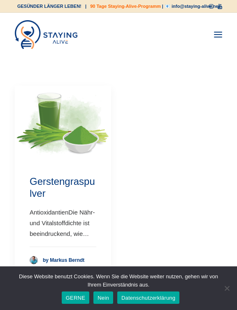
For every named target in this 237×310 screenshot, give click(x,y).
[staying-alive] (46, 34)
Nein (103, 298)
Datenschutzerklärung (148, 298)
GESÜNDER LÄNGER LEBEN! (49, 6)
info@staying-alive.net (196, 6)
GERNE (75, 298)
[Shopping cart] (193, 34)
